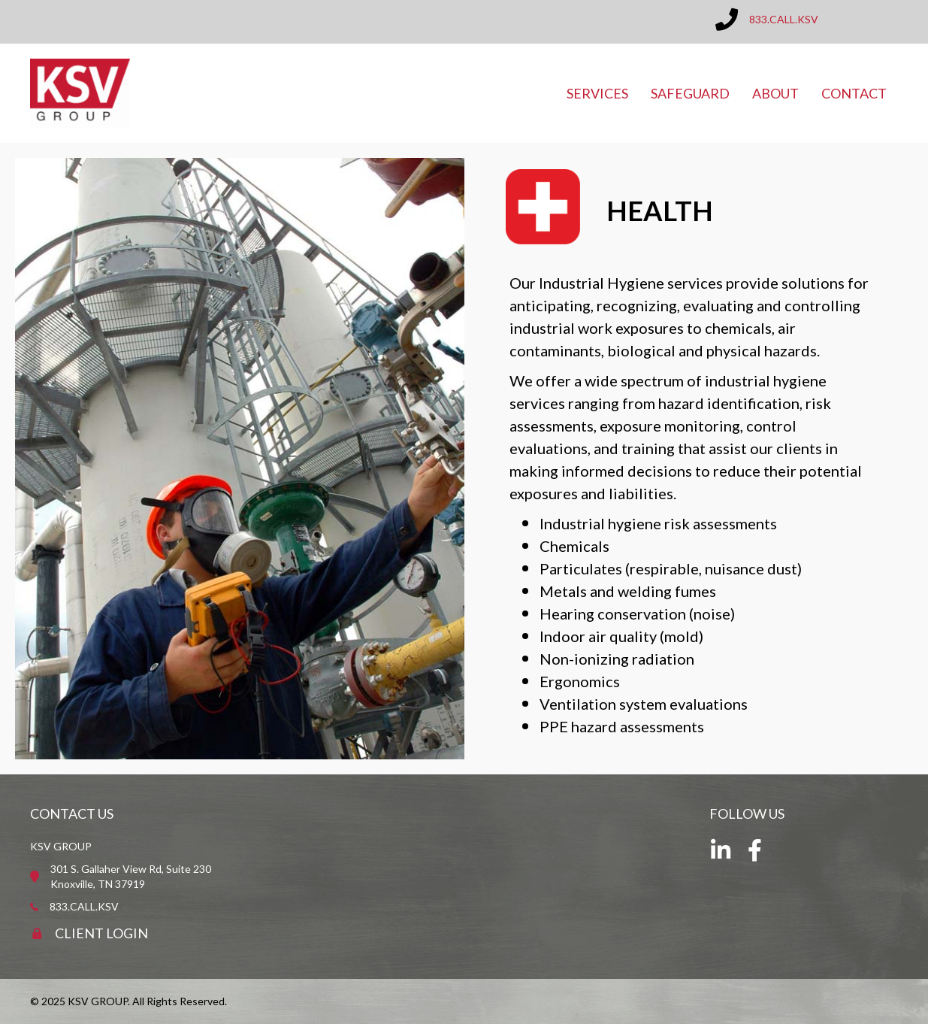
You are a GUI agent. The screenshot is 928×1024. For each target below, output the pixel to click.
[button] (720, 850)
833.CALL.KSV (783, 19)
